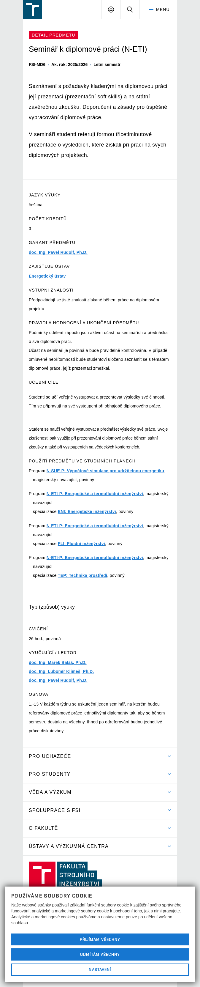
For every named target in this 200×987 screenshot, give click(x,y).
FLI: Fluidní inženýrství (81, 543)
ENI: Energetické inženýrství (87, 511)
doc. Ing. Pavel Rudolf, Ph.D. (58, 252)
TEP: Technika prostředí (82, 575)
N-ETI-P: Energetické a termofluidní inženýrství (95, 493)
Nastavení (100, 969)
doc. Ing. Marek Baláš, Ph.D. (58, 662)
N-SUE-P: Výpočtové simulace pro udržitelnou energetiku (105, 470)
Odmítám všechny (100, 954)
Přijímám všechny (100, 939)
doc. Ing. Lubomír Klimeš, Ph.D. (61, 671)
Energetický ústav (47, 276)
